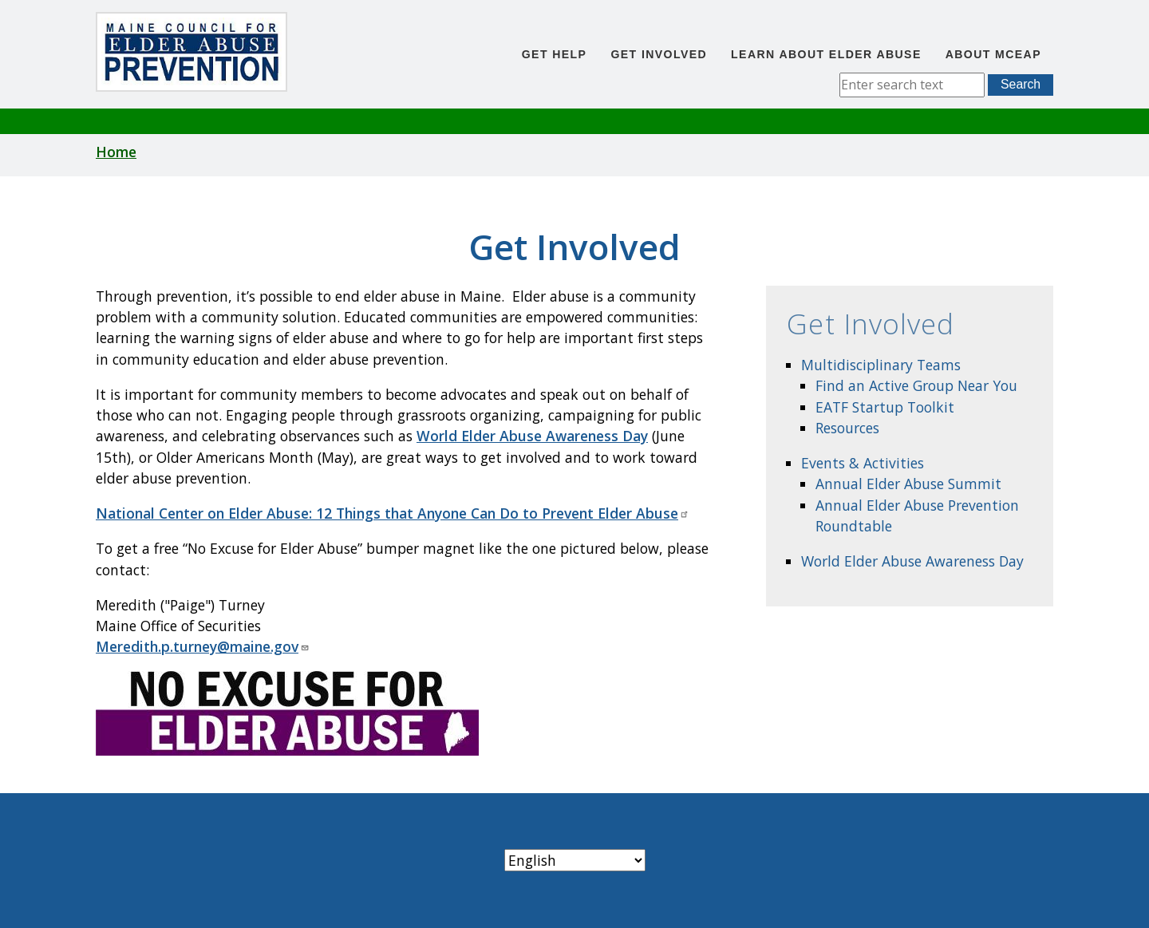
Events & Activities (862, 462)
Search (1020, 84)
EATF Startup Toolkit (884, 407)
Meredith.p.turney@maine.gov (203, 646)
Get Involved (658, 54)
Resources (847, 427)
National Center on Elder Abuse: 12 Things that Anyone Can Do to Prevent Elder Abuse (392, 513)
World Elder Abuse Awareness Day (912, 561)
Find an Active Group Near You (916, 385)
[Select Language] (575, 860)
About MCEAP (993, 54)
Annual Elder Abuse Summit (908, 483)
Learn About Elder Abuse (826, 54)
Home (116, 151)
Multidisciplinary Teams (881, 364)
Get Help (554, 54)
